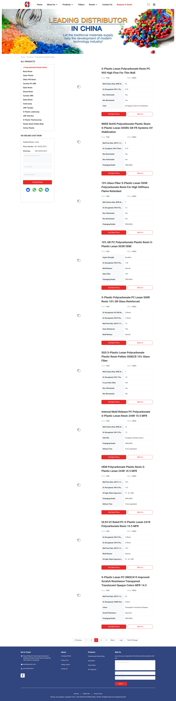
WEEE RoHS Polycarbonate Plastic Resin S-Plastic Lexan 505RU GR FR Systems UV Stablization (127, 128)
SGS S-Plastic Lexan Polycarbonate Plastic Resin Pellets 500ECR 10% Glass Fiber (125, 356)
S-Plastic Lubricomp (31, 112)
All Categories (92, 669)
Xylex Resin (27, 88)
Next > (113, 640)
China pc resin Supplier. (57, 697)
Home (23, 57)
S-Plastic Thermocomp (32, 120)
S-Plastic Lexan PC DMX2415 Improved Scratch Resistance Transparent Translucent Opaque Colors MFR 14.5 (125, 581)
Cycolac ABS (28, 96)
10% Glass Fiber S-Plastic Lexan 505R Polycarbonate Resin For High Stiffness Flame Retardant (125, 187)
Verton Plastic (28, 128)
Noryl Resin (27, 71)
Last (121, 640)
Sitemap (76, 693)
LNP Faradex (28, 108)
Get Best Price (114, 114)
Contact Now (37, 182)
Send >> (121, 684)
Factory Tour (65, 660)
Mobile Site (86, 693)
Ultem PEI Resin (29, 79)
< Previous (77, 640)
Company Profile (66, 656)
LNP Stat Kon (28, 116)
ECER (124, 697)
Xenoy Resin (28, 92)
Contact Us (64, 669)
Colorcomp (27, 104)
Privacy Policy (98, 693)
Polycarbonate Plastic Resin (35, 67)
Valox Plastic (28, 75)
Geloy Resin (28, 100)
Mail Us (140, 114)
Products (30, 57)
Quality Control (65, 664)
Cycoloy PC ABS (29, 84)
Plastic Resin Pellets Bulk (33, 124)
